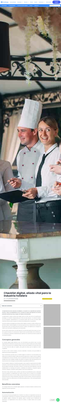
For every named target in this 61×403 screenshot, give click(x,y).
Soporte (35, 2)
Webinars (36, 5)
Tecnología (4, 5)
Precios (31, 2)
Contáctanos (42, 2)
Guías (31, 5)
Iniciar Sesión (48, 2)
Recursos (26, 2)
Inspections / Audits (47, 298)
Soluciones (20, 2)
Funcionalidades (13, 2)
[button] (57, 399)
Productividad (12, 5)
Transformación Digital (22, 5)
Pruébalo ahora (52, 319)
